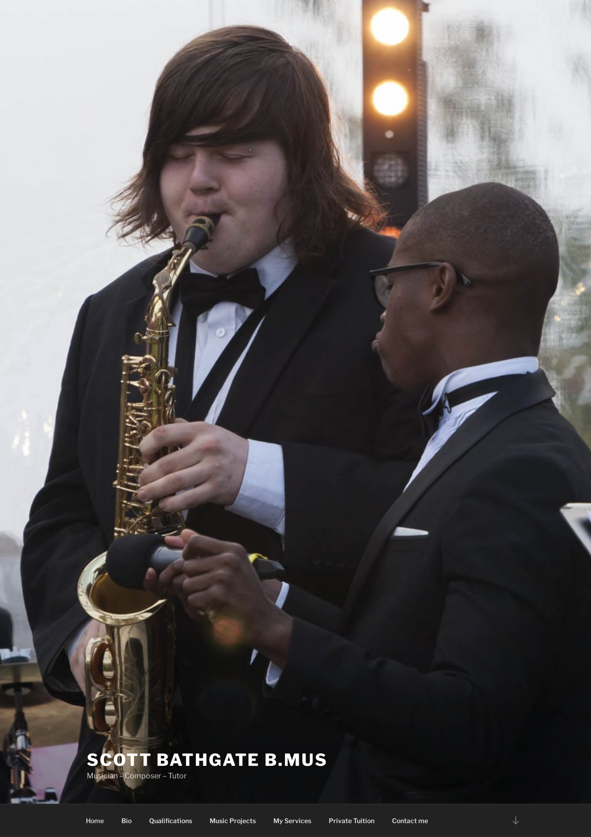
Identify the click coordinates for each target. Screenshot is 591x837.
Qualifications (170, 821)
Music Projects (233, 821)
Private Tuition (351, 821)
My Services (292, 821)
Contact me (410, 821)
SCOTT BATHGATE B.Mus (207, 760)
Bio (126, 821)
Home (95, 821)
